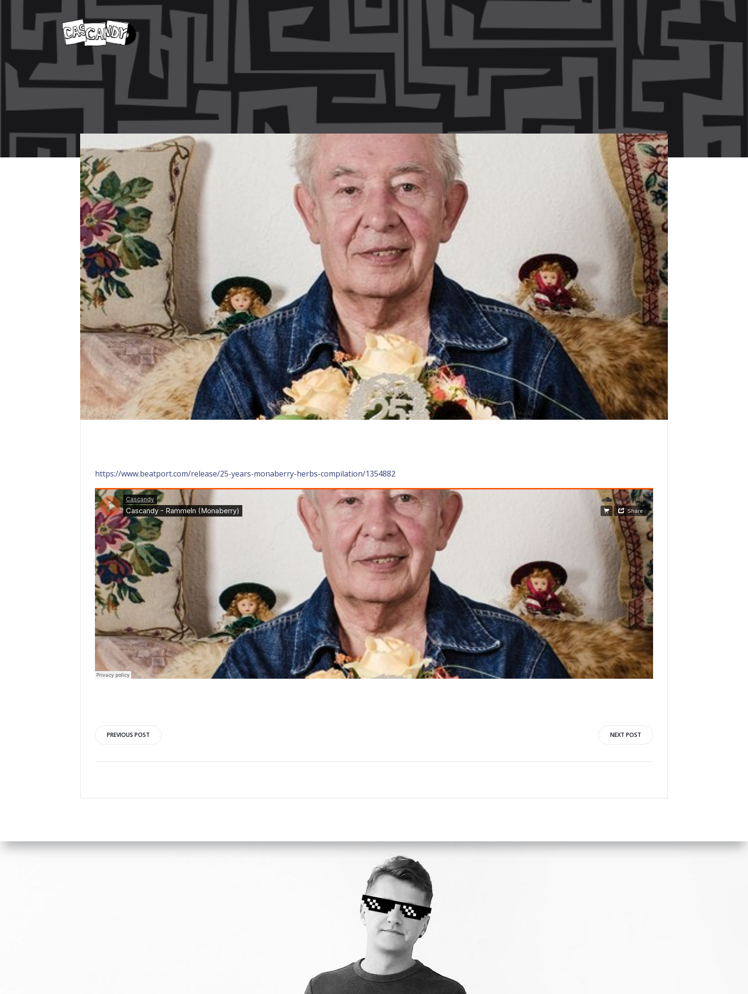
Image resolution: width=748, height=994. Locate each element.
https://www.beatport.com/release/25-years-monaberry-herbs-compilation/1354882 (245, 473)
